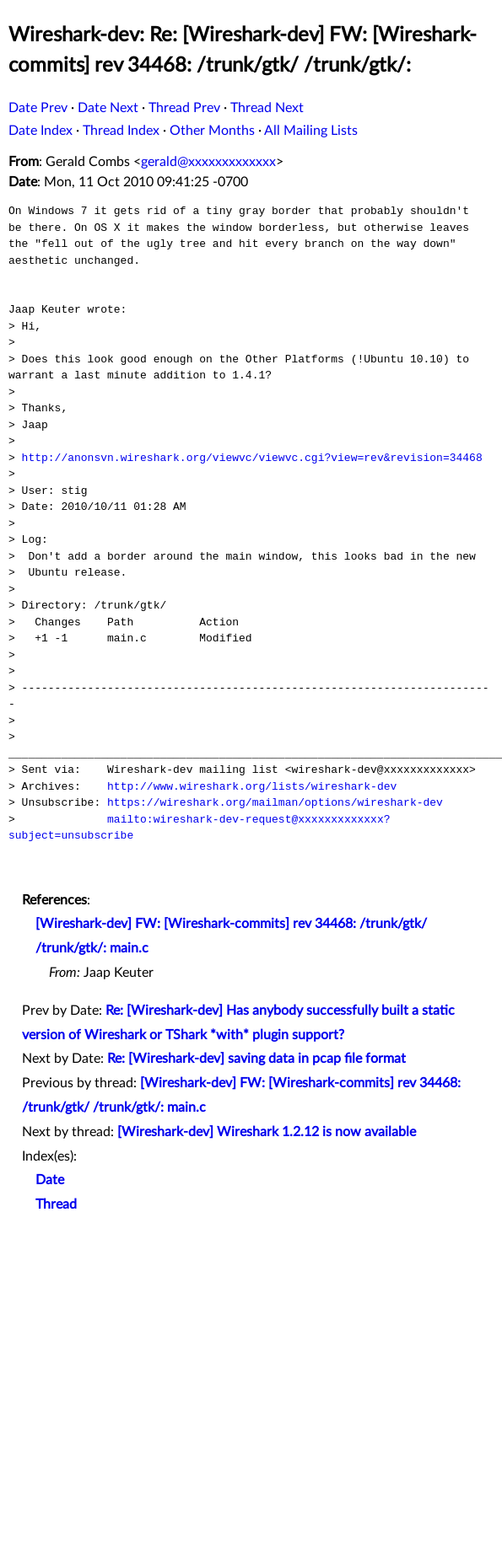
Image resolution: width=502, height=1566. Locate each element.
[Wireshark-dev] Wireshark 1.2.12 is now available (266, 1132)
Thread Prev (184, 108)
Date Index (40, 130)
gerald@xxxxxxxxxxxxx (208, 162)
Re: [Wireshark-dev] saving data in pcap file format (256, 1058)
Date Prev (37, 108)
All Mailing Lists (311, 130)
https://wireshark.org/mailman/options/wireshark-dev (275, 802)
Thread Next (267, 108)
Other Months (212, 130)
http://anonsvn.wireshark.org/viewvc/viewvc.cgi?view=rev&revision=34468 (252, 457)
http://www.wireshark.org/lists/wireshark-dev (252, 786)
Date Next (108, 108)
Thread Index (121, 130)
